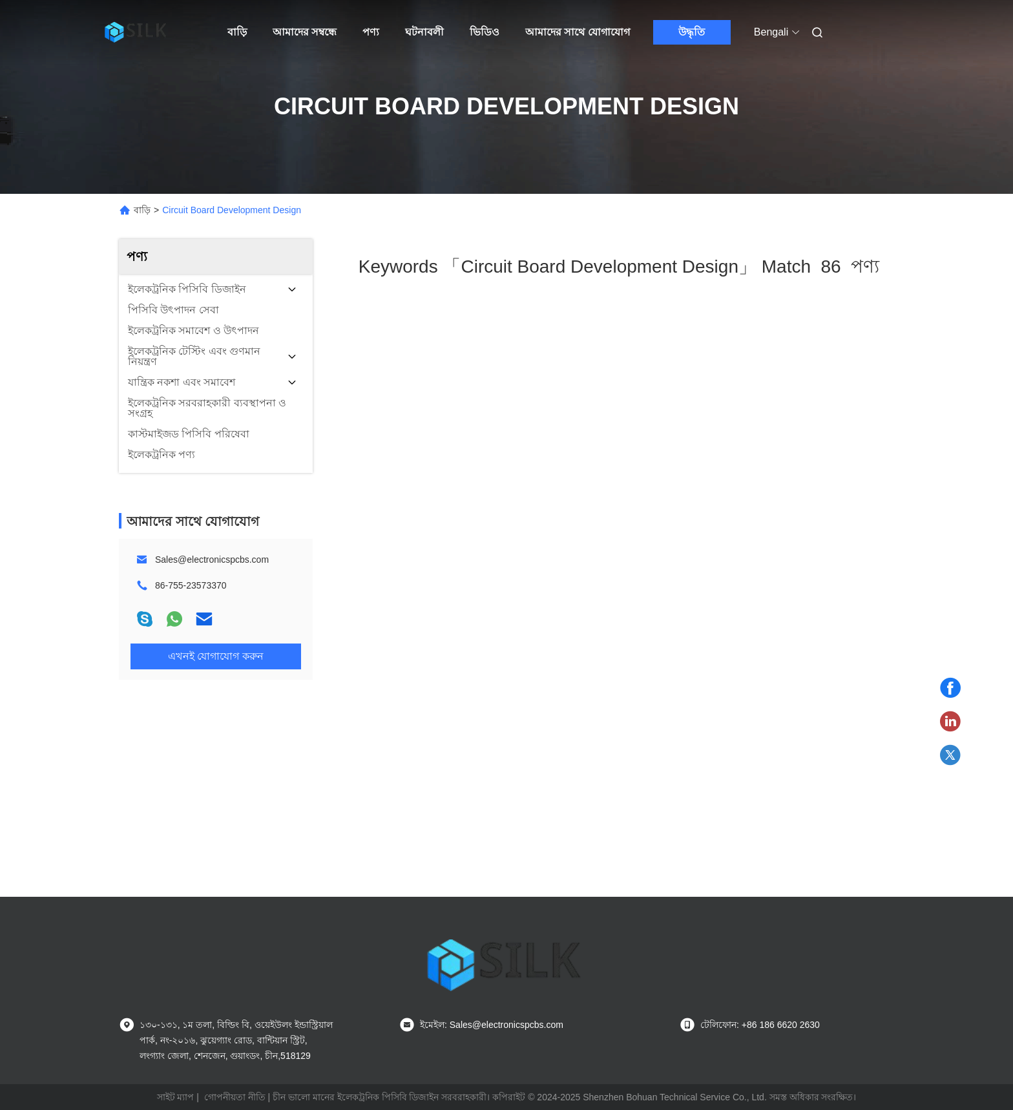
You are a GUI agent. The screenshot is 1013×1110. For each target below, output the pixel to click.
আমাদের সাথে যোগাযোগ (577, 31)
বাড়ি (237, 31)
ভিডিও (484, 31)
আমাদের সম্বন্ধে (305, 31)
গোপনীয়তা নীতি (235, 1097)
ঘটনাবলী (424, 31)
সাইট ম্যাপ (175, 1097)
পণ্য (370, 31)
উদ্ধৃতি (691, 31)
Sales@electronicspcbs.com (212, 559)
